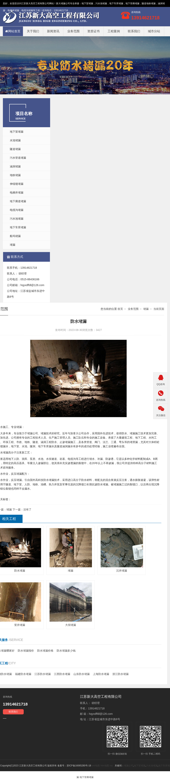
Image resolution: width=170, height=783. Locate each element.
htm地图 (105, 765)
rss (111, 765)
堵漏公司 (65, 3)
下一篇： (22, 509)
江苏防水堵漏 (43, 674)
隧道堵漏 (15, 149)
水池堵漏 (15, 140)
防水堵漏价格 (45, 650)
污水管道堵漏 (18, 157)
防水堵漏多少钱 (66, 650)
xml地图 (96, 765)
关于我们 (33, 31)
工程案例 (114, 31)
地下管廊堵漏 (86, 777)
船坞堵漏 (15, 236)
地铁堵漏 (15, 175)
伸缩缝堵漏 (16, 183)
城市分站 (154, 31)
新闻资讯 (53, 31)
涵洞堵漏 (15, 166)
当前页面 (158, 308)
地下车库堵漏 (18, 227)
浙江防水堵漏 (120, 674)
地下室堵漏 (87, 3)
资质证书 (93, 31)
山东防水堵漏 (81, 674)
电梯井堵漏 (16, 192)
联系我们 (134, 31)
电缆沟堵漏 (16, 209)
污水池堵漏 (16, 218)
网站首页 (12, 31)
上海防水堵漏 (101, 674)
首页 (120, 308)
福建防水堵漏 (23, 674)
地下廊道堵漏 (18, 201)
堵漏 (12, 244)
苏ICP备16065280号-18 (79, 765)
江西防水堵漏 (62, 674)
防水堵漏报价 (26, 650)
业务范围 (73, 31)
